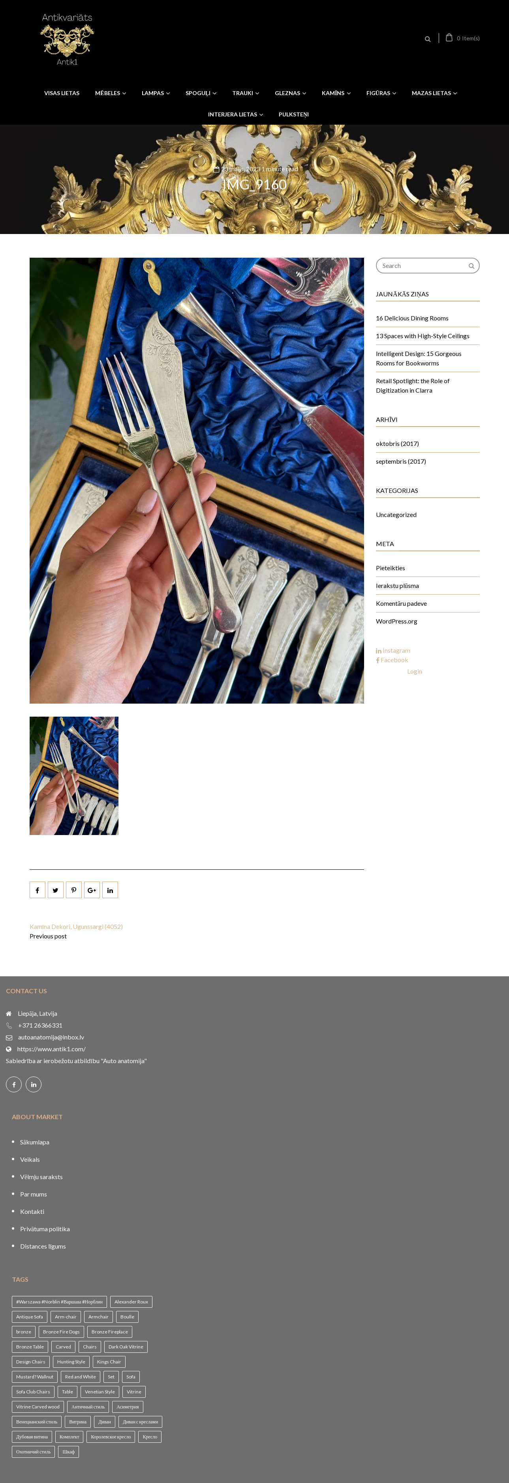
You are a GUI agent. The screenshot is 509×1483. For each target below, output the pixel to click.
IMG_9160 (254, 184)
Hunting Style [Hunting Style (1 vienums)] (71, 1362)
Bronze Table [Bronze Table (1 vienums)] (30, 1347)
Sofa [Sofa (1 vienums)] (130, 1377)
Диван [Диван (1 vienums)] (104, 1422)
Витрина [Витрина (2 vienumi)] (77, 1422)
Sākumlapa (34, 1142)
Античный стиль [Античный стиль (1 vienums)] (88, 1407)
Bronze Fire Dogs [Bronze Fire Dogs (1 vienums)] (61, 1332)
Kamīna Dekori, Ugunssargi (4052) (76, 926)
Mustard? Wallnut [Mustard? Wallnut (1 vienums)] (34, 1377)
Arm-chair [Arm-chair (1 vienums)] (66, 1317)
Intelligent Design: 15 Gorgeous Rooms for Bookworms (419, 358)
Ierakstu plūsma (397, 585)
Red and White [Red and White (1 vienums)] (80, 1377)
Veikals (30, 1159)
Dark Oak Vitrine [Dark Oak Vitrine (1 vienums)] (126, 1347)
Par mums (33, 1194)
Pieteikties (390, 567)
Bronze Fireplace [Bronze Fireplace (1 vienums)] (110, 1332)
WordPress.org (396, 621)
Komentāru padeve (401, 603)
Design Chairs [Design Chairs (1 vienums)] (30, 1362)
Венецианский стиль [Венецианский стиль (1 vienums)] (36, 1422)
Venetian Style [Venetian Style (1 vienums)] (100, 1392)
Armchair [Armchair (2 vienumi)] (98, 1317)
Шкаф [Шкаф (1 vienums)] (68, 1452)
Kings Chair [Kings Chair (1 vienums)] (109, 1362)
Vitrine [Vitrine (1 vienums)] (134, 1392)
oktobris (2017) (397, 443)
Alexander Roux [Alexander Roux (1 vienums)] (131, 1302)
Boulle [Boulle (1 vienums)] (127, 1317)
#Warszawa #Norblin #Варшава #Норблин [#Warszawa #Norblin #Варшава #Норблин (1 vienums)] (59, 1302)
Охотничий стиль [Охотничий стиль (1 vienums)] (33, 1452)
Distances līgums (43, 1246)
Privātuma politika (45, 1228)
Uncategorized (396, 514)
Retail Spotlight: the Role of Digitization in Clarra (413, 385)
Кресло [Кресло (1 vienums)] (150, 1437)
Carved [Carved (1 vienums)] (63, 1347)
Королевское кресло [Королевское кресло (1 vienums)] (111, 1437)
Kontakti (32, 1211)
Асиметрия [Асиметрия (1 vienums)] (127, 1407)
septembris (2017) (401, 461)
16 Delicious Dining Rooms (412, 318)
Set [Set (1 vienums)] (111, 1377)
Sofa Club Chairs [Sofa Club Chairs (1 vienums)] (33, 1392)
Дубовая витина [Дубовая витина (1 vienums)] (32, 1437)
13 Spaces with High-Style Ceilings (423, 335)
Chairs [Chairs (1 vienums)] (90, 1347)
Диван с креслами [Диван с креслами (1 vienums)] (140, 1422)
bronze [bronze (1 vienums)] (23, 1332)
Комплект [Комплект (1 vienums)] (69, 1437)
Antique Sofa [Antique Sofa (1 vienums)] (29, 1317)
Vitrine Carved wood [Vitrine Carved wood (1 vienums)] (38, 1407)
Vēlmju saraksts (41, 1176)
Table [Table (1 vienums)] (67, 1392)
